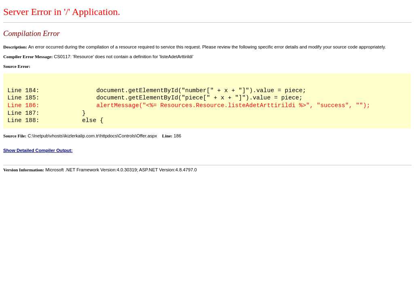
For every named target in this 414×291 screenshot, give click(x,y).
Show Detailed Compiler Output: (38, 150)
